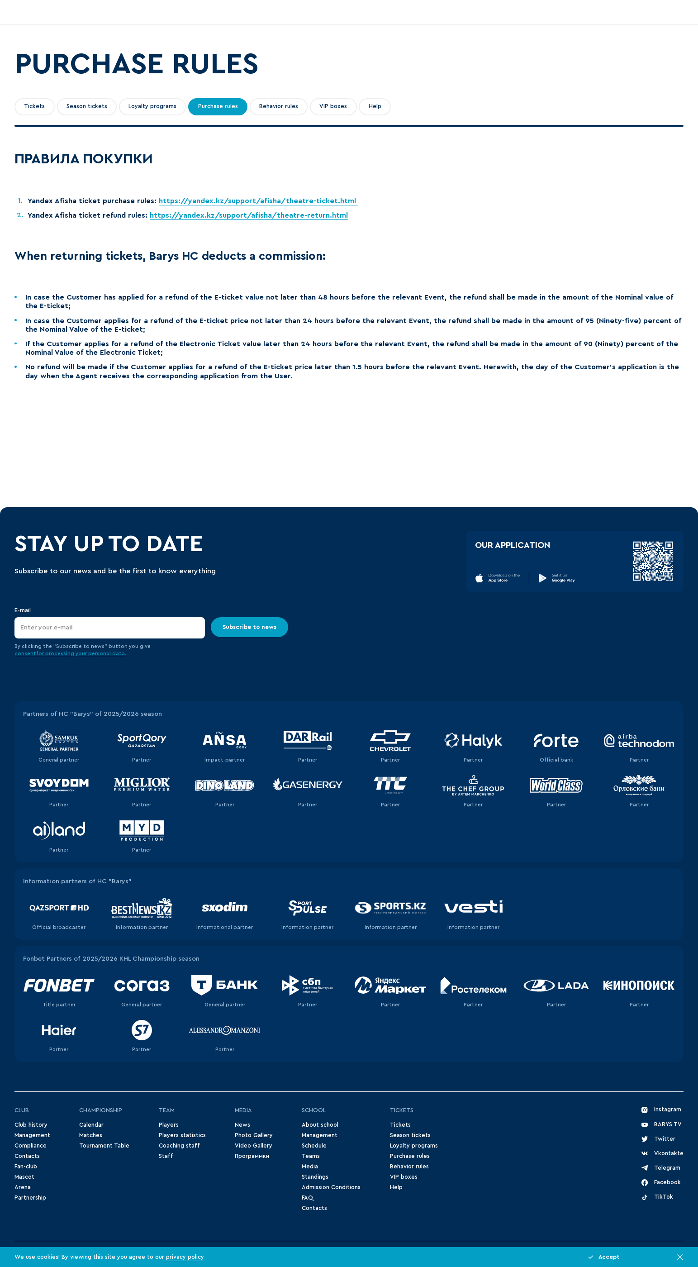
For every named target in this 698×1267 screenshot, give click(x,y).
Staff (166, 1156)
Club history (30, 1125)
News (242, 1125)
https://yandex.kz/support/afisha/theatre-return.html (249, 215)
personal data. (107, 653)
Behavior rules (278, 106)
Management (32, 1135)
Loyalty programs (152, 106)
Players (169, 1125)
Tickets (34, 106)
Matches (90, 1135)
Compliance (30, 1145)
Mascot (24, 1177)
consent (25, 653)
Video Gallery (253, 1145)
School (314, 1110)
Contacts (27, 1156)
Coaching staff (179, 1145)
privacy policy (185, 1257)
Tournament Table (104, 1145)
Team (167, 1110)
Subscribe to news (249, 627)
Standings (315, 1177)
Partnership (30, 1197)
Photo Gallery (254, 1135)
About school (320, 1125)
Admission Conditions (331, 1187)
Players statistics (182, 1135)
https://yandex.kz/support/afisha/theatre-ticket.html (258, 201)
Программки (252, 1156)
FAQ (307, 1197)
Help (375, 106)
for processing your (62, 653)
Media (243, 1110)
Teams (311, 1156)
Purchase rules (218, 106)
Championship (100, 1110)
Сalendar (91, 1125)
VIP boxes (333, 106)
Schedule (314, 1145)
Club (21, 1110)
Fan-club (25, 1166)
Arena (22, 1187)
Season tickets (86, 106)
